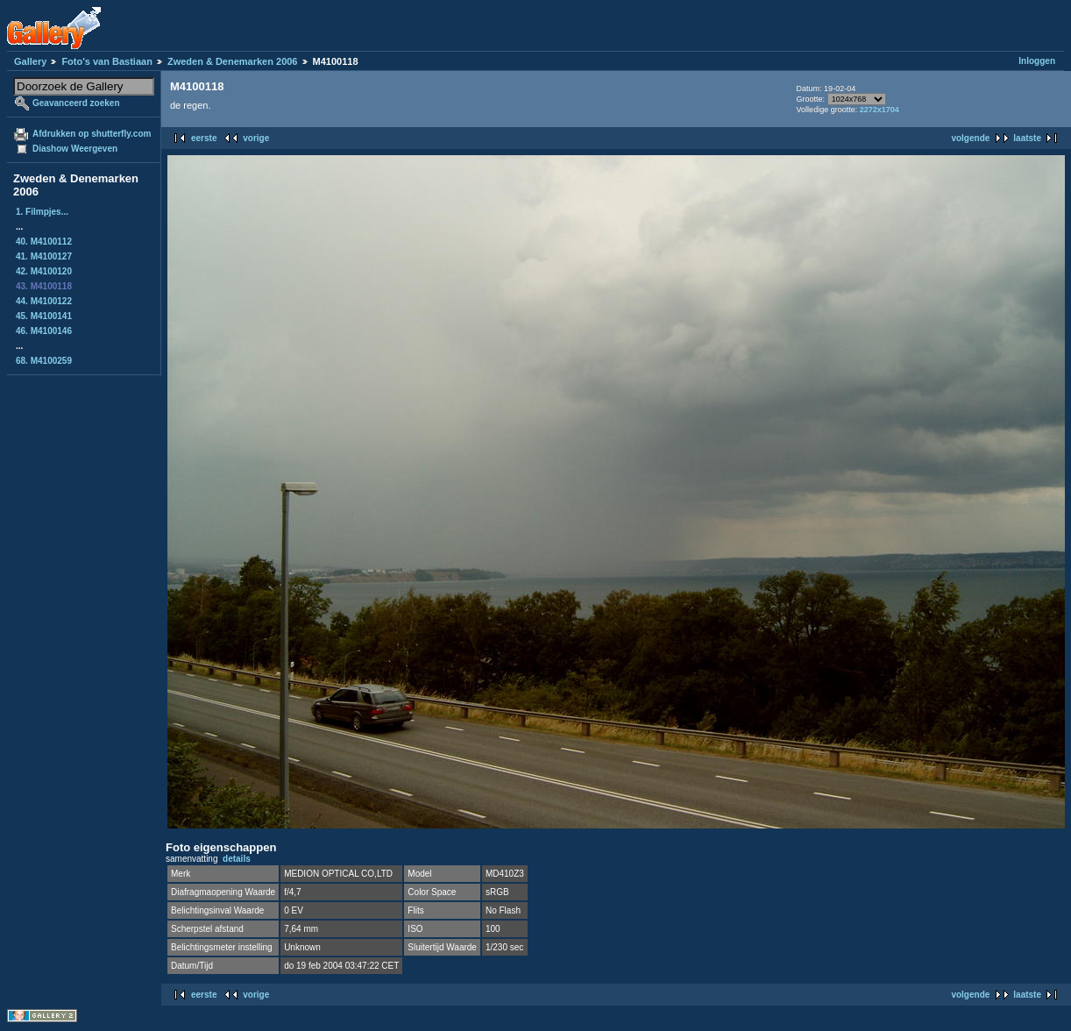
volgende (970, 138)
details (237, 859)
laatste (1027, 138)
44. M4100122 (44, 301)
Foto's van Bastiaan (106, 61)
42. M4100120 (44, 271)
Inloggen (1036, 61)
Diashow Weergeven (74, 148)
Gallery (30, 61)
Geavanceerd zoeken (76, 103)
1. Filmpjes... (42, 212)
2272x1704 (879, 109)
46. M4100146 (44, 331)
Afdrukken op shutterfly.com (91, 134)
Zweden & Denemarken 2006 (232, 61)
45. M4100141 (44, 316)
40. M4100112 (44, 241)
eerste (203, 138)
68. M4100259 (44, 361)
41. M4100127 (44, 256)
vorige (256, 138)
